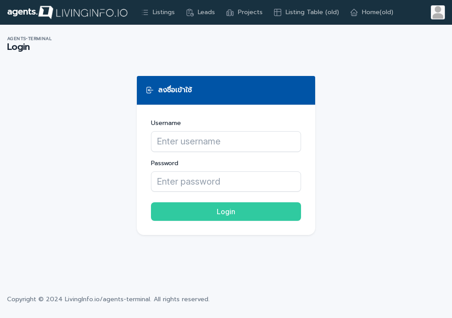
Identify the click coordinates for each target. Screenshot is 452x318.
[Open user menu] (438, 12)
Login (226, 211)
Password (164, 163)
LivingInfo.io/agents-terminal (107, 299)
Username (166, 123)
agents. (67, 12)
